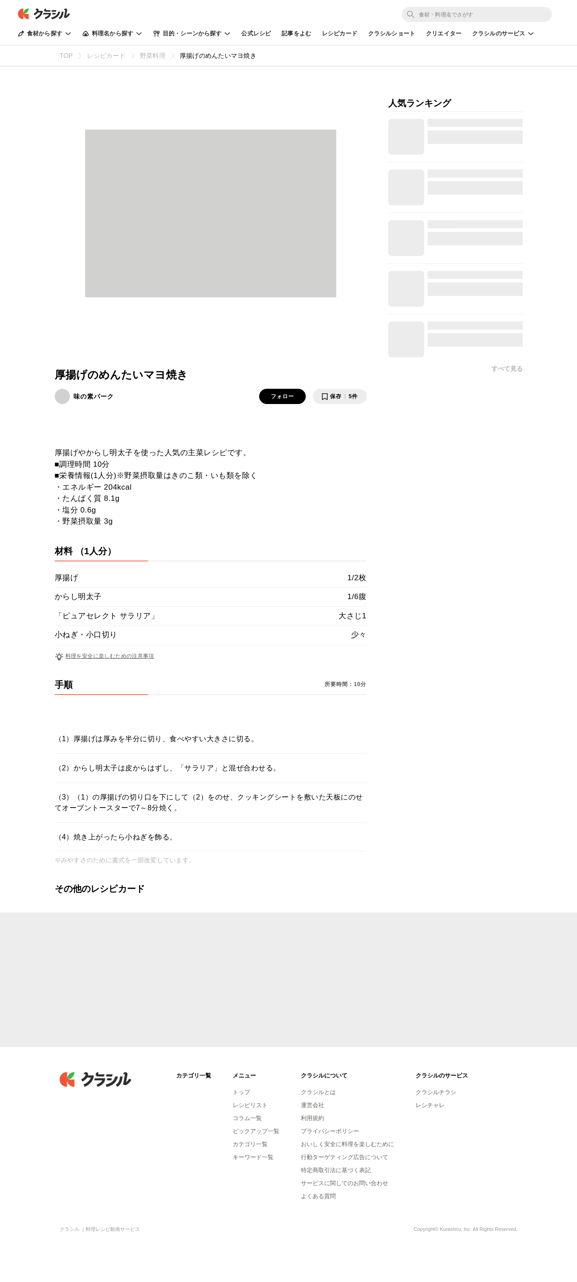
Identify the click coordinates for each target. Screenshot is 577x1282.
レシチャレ (430, 1105)
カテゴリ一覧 (250, 1144)
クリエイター (443, 33)
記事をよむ (296, 33)
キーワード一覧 (253, 1157)
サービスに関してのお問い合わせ (344, 1183)
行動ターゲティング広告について (344, 1157)
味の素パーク (94, 396)
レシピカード (339, 33)
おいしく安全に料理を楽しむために (347, 1144)
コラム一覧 (247, 1118)
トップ (241, 1092)
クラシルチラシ (436, 1092)
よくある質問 (318, 1196)
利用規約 (312, 1118)
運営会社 (312, 1105)
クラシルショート (391, 33)
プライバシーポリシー (330, 1131)
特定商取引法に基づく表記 (336, 1170)
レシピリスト (250, 1105)
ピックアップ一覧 (256, 1131)
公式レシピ (256, 33)
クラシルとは (318, 1092)
